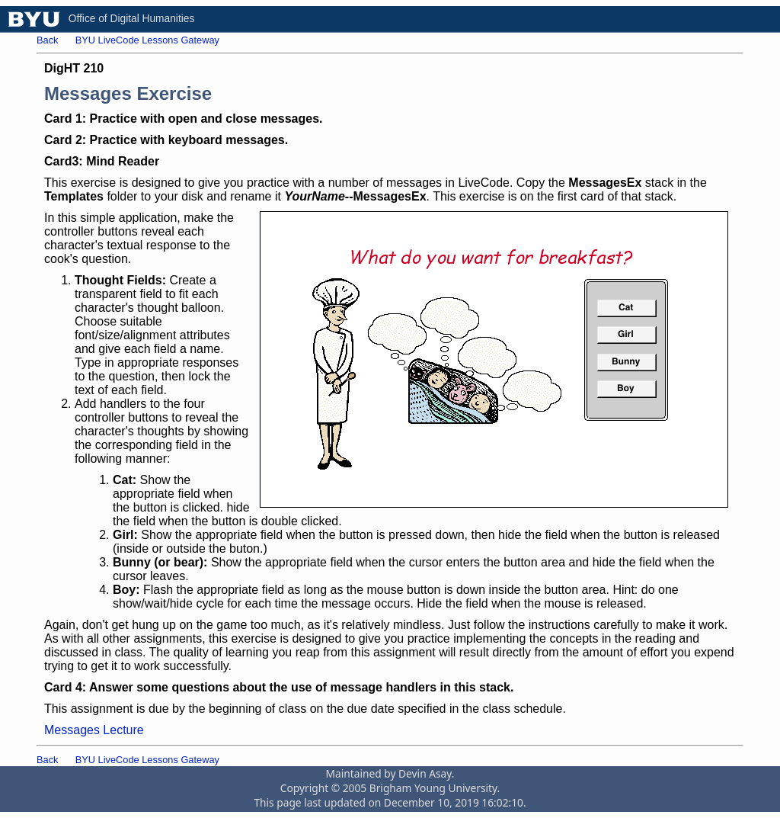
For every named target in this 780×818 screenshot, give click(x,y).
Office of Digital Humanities (132, 18)
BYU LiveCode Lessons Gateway (147, 40)
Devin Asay (425, 773)
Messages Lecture (94, 729)
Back (47, 40)
